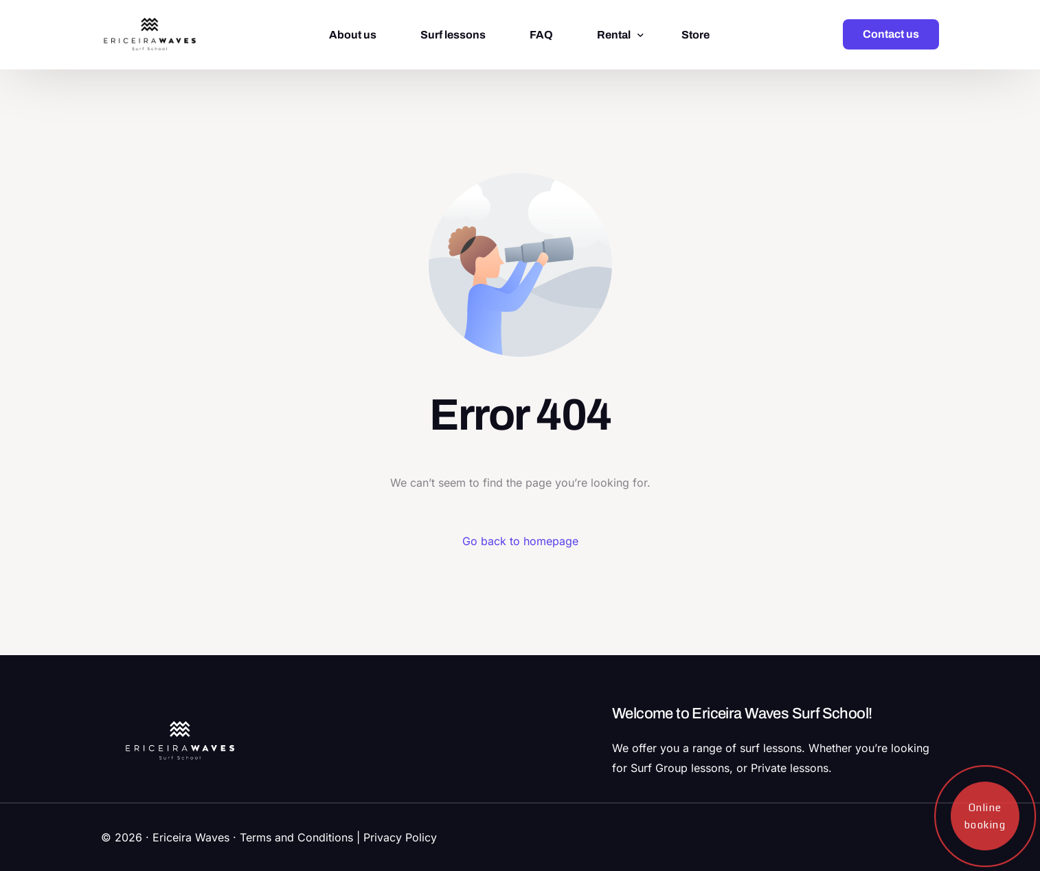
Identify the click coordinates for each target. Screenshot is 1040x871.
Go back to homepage (520, 541)
